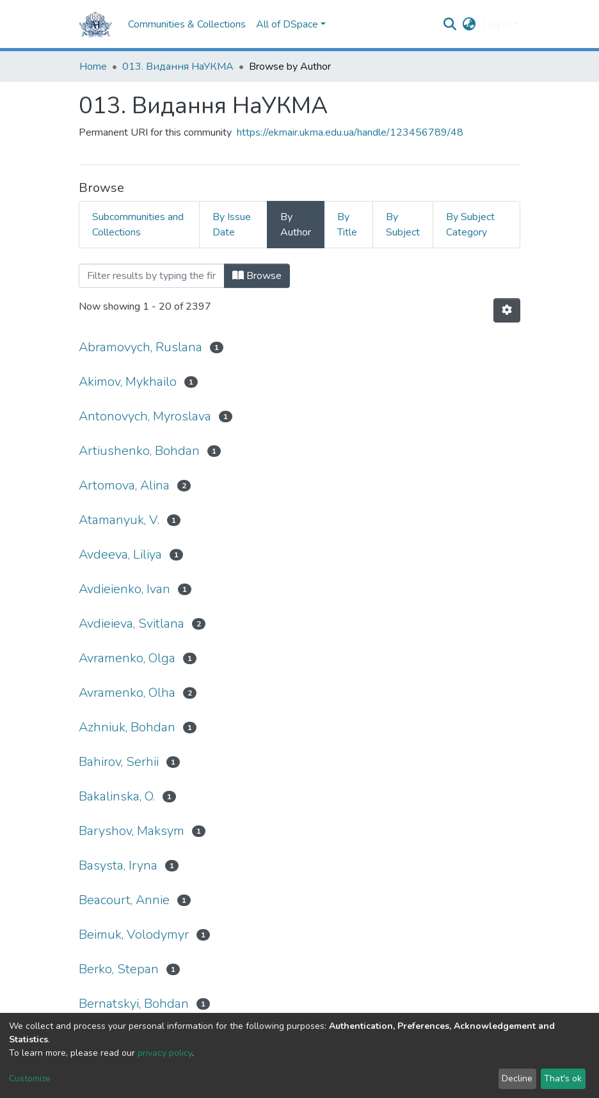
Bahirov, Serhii (119, 761)
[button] (469, 24)
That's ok (563, 1078)
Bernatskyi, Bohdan (134, 1003)
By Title (347, 224)
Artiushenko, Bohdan (139, 450)
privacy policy (165, 1053)
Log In (496, 24)
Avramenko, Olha (127, 692)
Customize (30, 1078)
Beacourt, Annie (124, 900)
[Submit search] (450, 24)
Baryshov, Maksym (131, 830)
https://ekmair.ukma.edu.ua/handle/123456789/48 (350, 132)
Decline (517, 1078)
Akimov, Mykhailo (128, 381)
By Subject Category (470, 224)
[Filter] (152, 276)
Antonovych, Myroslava (145, 416)
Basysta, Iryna (118, 865)
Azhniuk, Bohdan (127, 727)
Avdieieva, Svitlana (131, 623)
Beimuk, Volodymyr (134, 934)
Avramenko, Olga (127, 658)
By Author (295, 224)
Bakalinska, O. (117, 796)
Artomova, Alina (124, 485)
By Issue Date (231, 224)
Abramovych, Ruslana (140, 347)
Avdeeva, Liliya (120, 554)
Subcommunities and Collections (138, 224)
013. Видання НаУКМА (178, 67)
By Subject (403, 224)
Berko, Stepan (119, 969)
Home (93, 67)
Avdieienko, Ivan (124, 589)
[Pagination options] (506, 310)
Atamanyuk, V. (119, 520)
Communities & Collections (187, 24)
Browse (257, 276)
